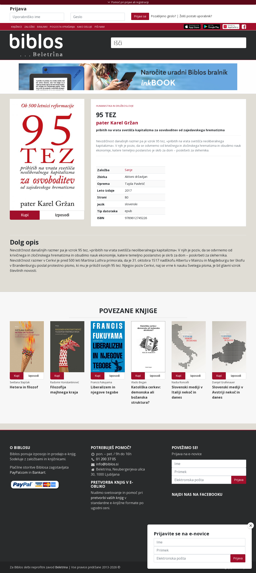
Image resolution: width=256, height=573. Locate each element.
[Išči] (178, 42)
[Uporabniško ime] (37, 17)
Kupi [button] (25, 215)
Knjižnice (16, 26)
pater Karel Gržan (117, 122)
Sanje (128, 170)
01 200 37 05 (106, 459)
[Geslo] (97, 17)
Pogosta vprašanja (62, 26)
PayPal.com (19, 472)
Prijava (238, 480)
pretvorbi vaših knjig (107, 497)
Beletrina (61, 567)
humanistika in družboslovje (115, 105)
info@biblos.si (107, 464)
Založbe (29, 26)
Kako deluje (84, 26)
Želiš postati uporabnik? (196, 16)
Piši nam (100, 26)
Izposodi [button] (62, 215)
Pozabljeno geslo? (163, 16)
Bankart (38, 472)
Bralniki (42, 26)
